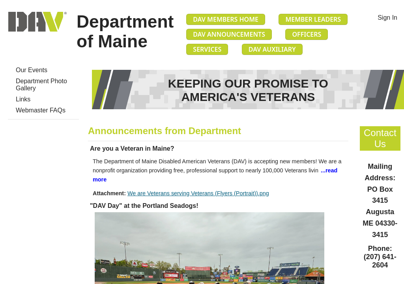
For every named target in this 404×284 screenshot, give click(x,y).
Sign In (387, 17)
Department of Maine (125, 31)
